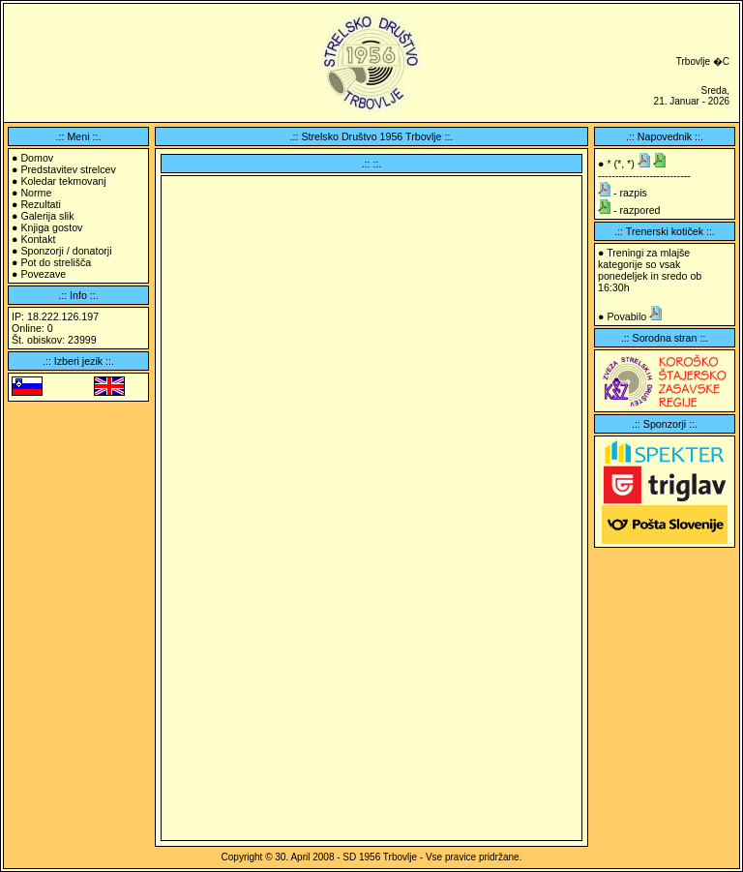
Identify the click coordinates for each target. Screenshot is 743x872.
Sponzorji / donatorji (65, 250)
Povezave (43, 274)
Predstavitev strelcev (67, 169)
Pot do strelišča (55, 262)
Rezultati (40, 204)
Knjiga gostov (51, 227)
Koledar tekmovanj (62, 181)
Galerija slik (47, 216)
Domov (36, 158)
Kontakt (37, 239)
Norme (35, 192)
